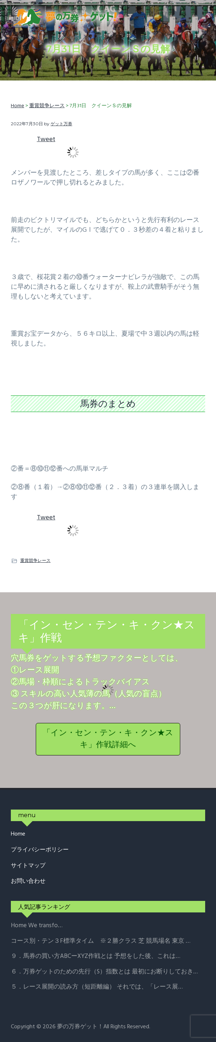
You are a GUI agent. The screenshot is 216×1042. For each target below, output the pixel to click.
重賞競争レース (35, 560)
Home (18, 834)
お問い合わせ (28, 881)
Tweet (46, 139)
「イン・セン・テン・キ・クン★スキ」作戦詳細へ (108, 739)
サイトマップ (28, 866)
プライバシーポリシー (40, 850)
